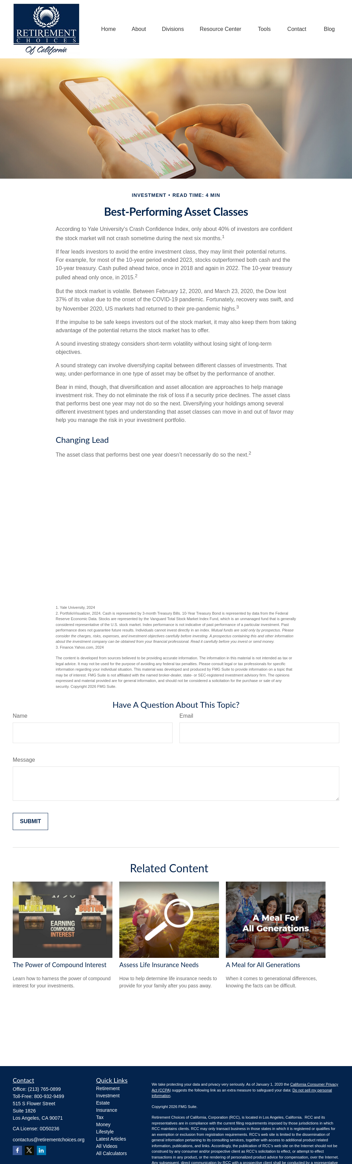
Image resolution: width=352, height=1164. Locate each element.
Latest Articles (111, 1139)
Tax (100, 1117)
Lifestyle (105, 1131)
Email (186, 716)
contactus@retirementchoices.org (49, 1139)
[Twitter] (29, 1150)
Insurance (106, 1110)
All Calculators (111, 1153)
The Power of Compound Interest (60, 965)
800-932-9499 (49, 1096)
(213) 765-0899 (44, 1089)
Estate (103, 1103)
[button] (108, 29)
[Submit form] (30, 821)
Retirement (108, 1088)
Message (24, 760)
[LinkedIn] (41, 1150)
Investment (108, 1095)
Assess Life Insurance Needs (159, 965)
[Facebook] (17, 1150)
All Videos (107, 1146)
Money (103, 1124)
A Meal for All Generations (263, 965)
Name (20, 716)
